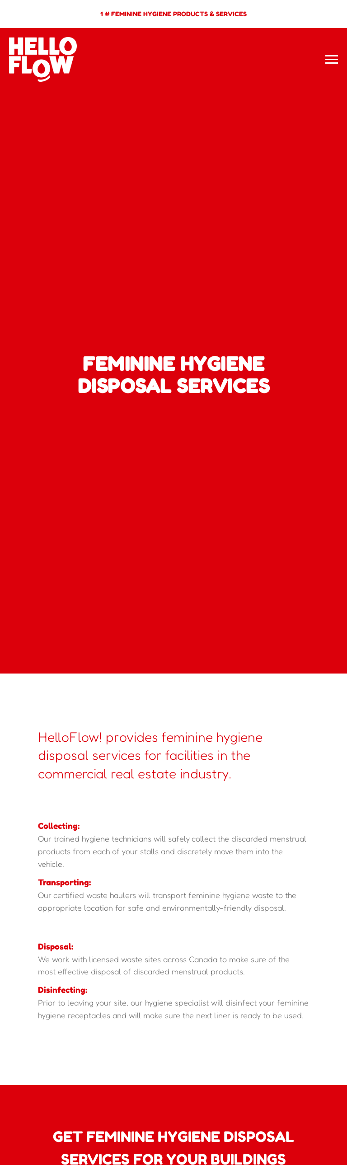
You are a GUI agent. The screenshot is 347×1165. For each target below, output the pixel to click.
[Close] (337, 7)
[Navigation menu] (331, 59)
